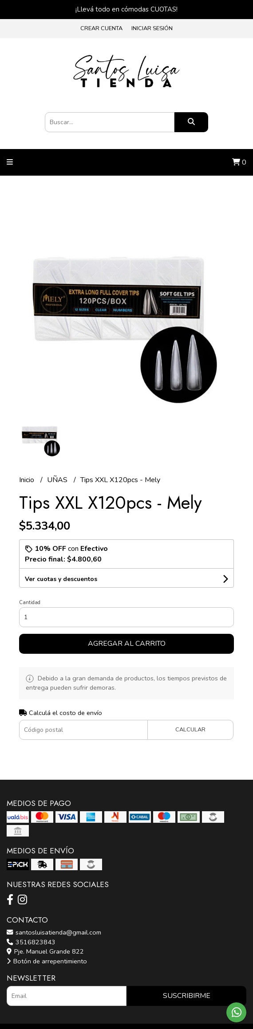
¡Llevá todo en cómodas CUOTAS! (126, 9)
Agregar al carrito (127, 643)
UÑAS (58, 480)
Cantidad (29, 602)
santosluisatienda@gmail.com (54, 932)
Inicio (27, 480)
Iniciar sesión (152, 28)
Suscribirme (186, 996)
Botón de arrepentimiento (47, 961)
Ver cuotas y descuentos (61, 579)
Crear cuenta (101, 28)
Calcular (190, 730)
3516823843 (31, 942)
